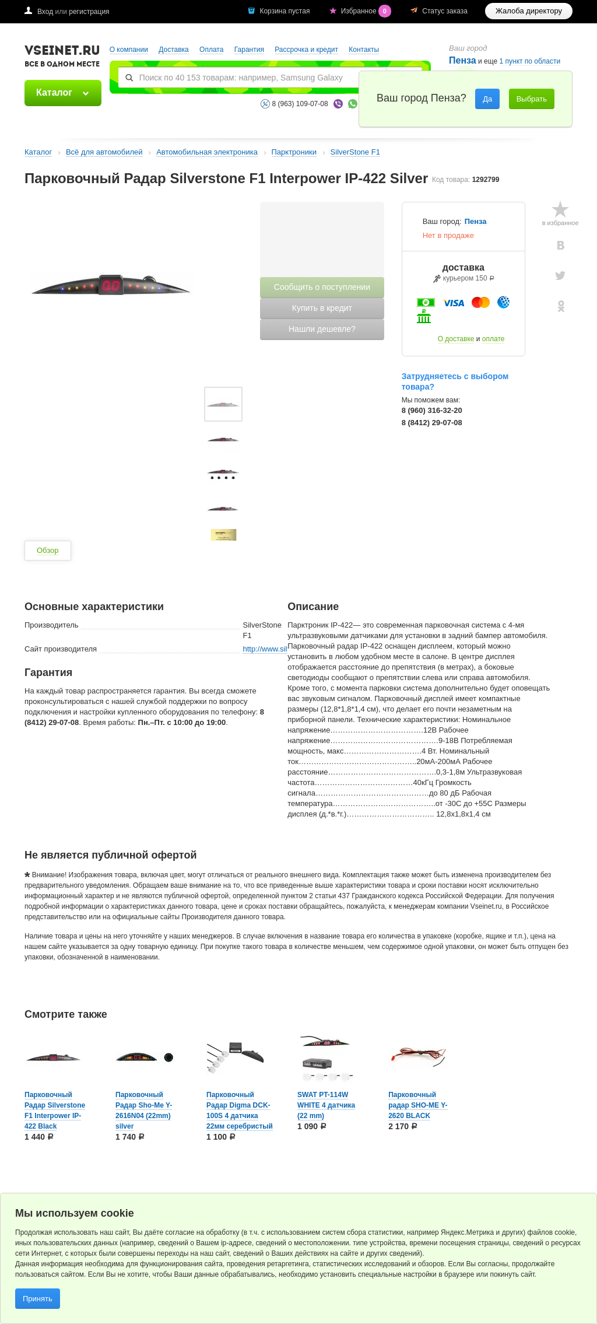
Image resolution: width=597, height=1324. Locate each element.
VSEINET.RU (62, 57)
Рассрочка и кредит (306, 49)
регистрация (89, 12)
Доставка (174, 49)
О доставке (456, 339)
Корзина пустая (285, 11)
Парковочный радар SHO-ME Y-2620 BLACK (417, 1105)
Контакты (364, 49)
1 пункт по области (530, 61)
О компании (129, 49)
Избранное (367, 11)
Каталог (54, 92)
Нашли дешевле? (322, 329)
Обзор (48, 550)
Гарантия (249, 49)
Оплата (211, 49)
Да (487, 98)
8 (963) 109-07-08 (300, 104)
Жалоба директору (529, 10)
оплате (493, 339)
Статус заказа (445, 11)
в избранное (560, 222)
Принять (37, 1298)
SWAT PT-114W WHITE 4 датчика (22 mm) (326, 1105)
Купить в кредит (322, 308)
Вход (45, 12)
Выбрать (532, 98)
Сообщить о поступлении (322, 287)
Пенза (476, 222)
